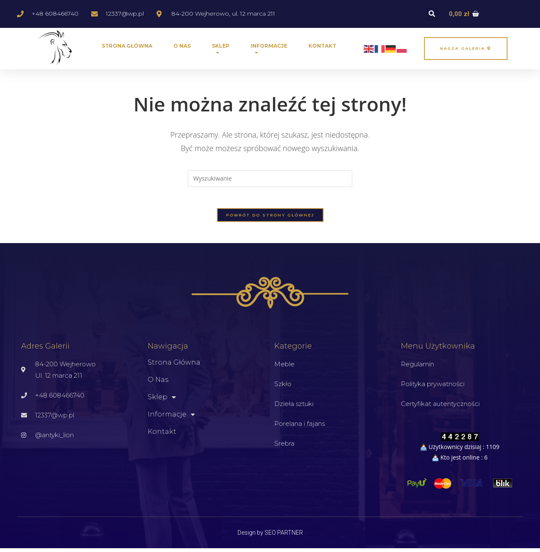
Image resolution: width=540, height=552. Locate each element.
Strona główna (127, 46)
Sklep (221, 51)
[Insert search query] (270, 178)
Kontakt (322, 46)
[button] (432, 14)
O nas (182, 46)
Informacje (269, 51)
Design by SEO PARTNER (270, 536)
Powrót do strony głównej (270, 219)
